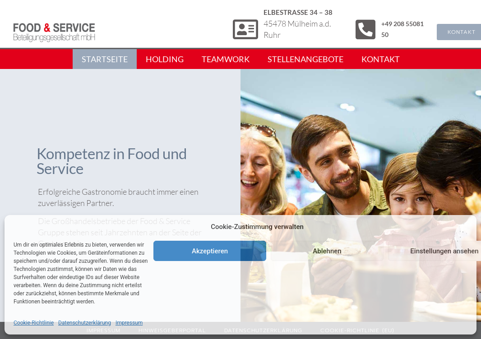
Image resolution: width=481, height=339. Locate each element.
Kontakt (380, 59)
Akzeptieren (210, 251)
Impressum (129, 323)
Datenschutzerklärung (84, 323)
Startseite (105, 59)
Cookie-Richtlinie (34, 323)
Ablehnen (327, 251)
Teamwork (226, 59)
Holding (165, 59)
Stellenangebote (305, 59)
